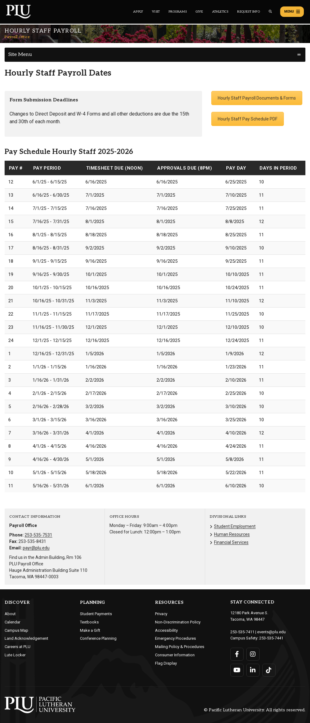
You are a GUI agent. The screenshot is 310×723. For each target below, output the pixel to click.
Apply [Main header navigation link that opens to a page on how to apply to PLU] (138, 12)
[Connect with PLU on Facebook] (237, 654)
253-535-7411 (242, 632)
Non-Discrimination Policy (178, 622)
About (10, 613)
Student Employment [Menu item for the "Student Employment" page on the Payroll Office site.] (235, 526)
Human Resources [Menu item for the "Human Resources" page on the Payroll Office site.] (232, 534)
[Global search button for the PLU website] (270, 11)
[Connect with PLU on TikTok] (269, 670)
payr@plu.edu (36, 547)
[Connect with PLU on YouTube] (237, 670)
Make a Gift (90, 630)
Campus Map (16, 630)
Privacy (161, 613)
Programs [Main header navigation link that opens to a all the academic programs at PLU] (178, 12)
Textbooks (89, 622)
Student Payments (96, 613)
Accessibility (166, 630)
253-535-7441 (271, 638)
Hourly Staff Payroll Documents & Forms (257, 98)
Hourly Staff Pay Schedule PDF (247, 118)
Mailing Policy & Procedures (179, 646)
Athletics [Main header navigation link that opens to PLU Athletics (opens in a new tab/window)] (220, 12)
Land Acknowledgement (26, 638)
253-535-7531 (38, 534)
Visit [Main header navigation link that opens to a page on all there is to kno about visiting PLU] (156, 12)
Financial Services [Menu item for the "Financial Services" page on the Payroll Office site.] (231, 542)
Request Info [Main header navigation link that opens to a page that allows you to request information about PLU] (248, 12)
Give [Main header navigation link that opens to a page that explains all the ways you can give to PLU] (199, 12)
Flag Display (166, 663)
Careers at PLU (17, 646)
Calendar (12, 622)
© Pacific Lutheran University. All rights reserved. (254, 710)
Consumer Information (175, 655)
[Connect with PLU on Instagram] (253, 654)
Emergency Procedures (175, 638)
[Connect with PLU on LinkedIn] (253, 670)
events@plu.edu (271, 632)
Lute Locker (15, 655)
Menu (292, 12)
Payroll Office (17, 37)
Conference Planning (98, 638)
